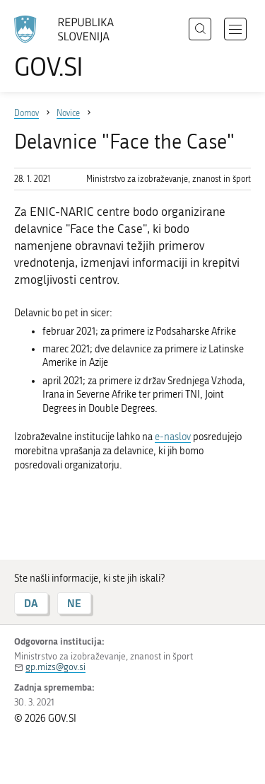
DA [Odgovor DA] (31, 603)
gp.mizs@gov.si (55, 667)
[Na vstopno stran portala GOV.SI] (70, 48)
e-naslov (173, 437)
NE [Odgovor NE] (74, 603)
